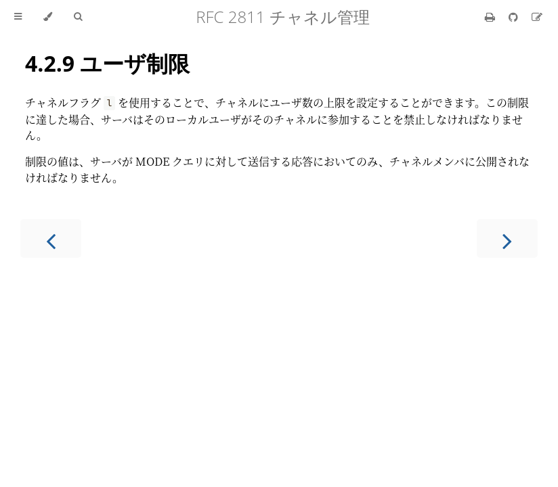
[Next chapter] (507, 238)
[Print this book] (491, 16)
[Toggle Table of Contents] (18, 17)
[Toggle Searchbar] (78, 17)
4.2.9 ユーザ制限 (107, 63)
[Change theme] (48, 17)
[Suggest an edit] (537, 16)
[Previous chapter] (50, 238)
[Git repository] (514, 16)
